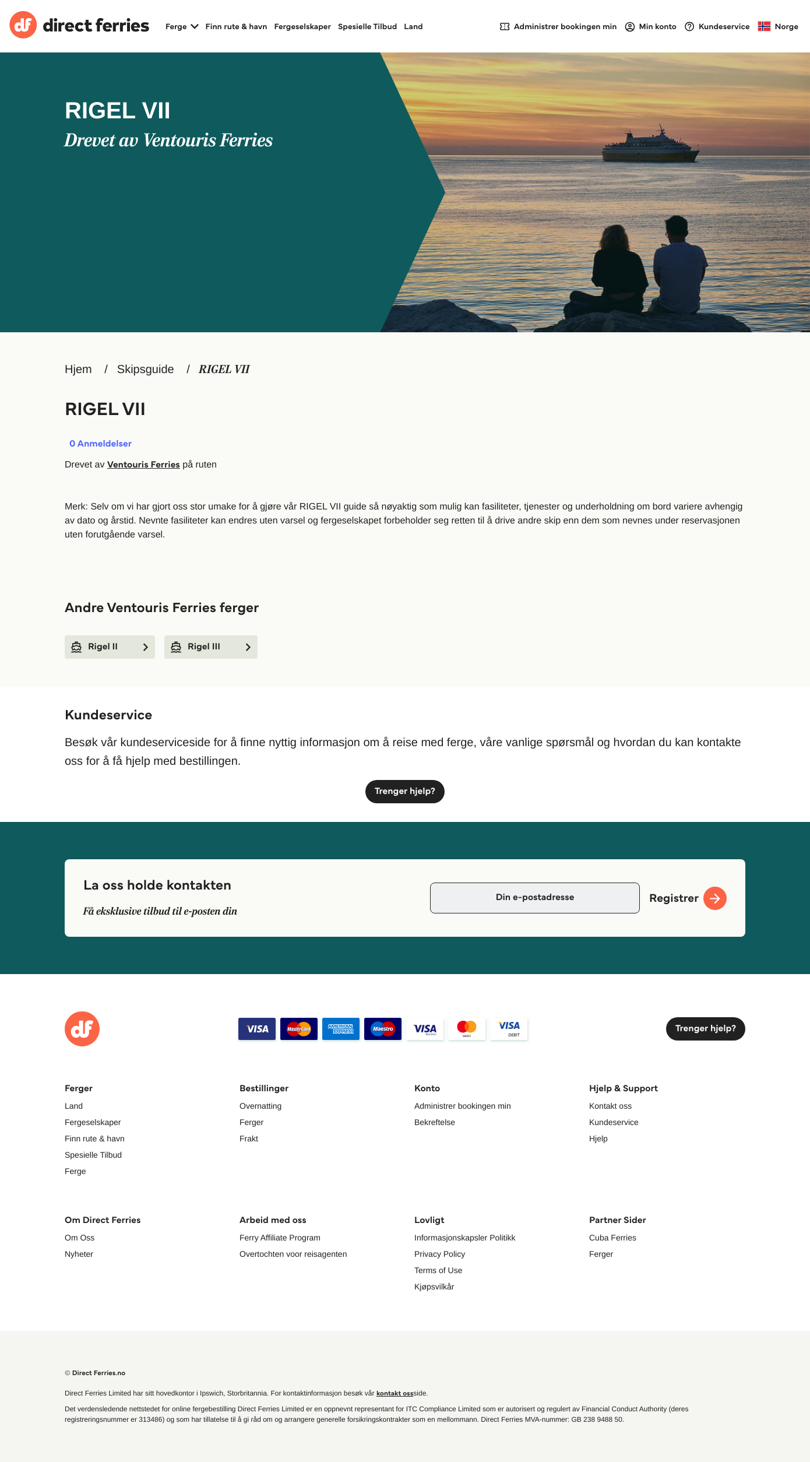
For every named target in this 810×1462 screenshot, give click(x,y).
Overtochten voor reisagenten (293, 1254)
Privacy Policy (439, 1254)
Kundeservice (614, 1122)
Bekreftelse (434, 1122)
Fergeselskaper (302, 26)
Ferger (251, 1122)
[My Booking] (557, 25)
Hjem (78, 369)
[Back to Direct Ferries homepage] (79, 26)
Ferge (75, 1171)
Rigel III (211, 647)
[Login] (650, 26)
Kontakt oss (610, 1105)
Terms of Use (438, 1270)
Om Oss (79, 1237)
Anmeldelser (100, 444)
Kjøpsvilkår (434, 1286)
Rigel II (109, 647)
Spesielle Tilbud (367, 26)
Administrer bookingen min (462, 1105)
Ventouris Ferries (143, 465)
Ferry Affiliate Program (280, 1237)
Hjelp (598, 1138)
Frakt (249, 1138)
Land (413, 26)
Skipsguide (145, 369)
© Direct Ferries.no (95, 1373)
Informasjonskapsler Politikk (465, 1237)
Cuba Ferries (612, 1237)
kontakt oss (394, 1393)
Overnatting (260, 1105)
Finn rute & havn (236, 26)
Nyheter (79, 1254)
